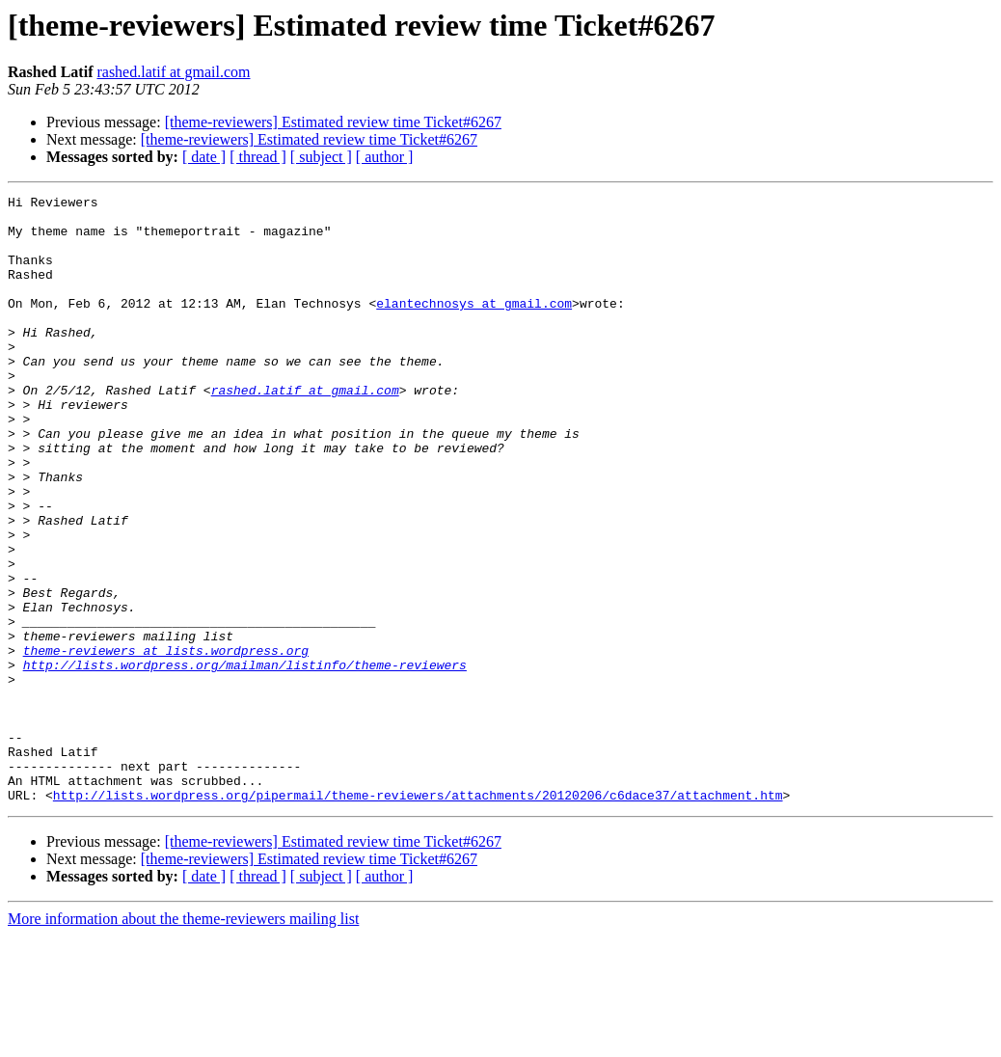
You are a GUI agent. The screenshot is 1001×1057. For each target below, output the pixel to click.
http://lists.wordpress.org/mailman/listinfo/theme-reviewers (245, 760)
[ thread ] (258, 157)
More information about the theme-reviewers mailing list (183, 1040)
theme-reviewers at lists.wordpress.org (166, 742)
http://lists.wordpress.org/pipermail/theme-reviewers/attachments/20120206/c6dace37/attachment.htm (418, 916)
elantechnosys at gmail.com (474, 326)
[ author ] (385, 157)
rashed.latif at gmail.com (173, 72)
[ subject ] (321, 157)
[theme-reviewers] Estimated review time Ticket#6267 (333, 122)
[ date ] (204, 157)
